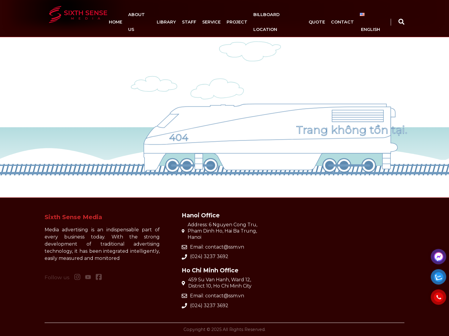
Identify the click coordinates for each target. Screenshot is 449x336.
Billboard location (266, 22)
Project (237, 22)
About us (136, 22)
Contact (342, 22)
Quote (317, 22)
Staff (189, 22)
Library (166, 22)
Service (211, 22)
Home (115, 22)
